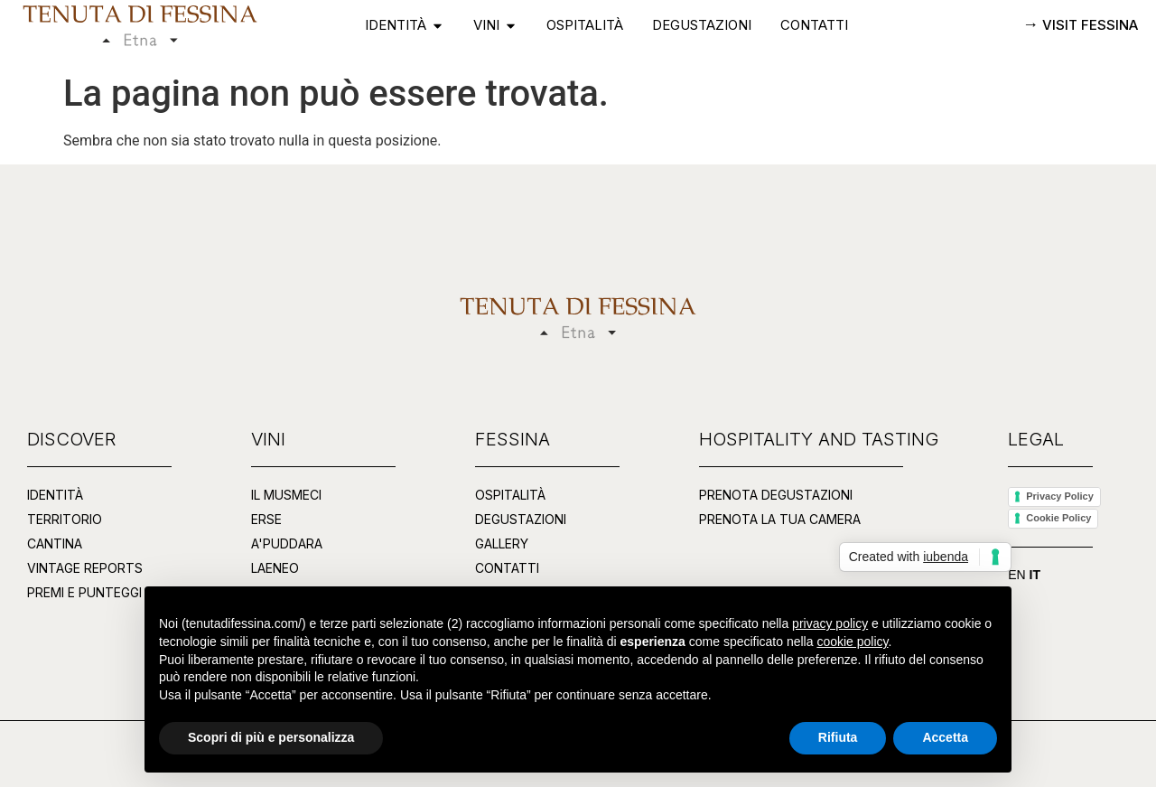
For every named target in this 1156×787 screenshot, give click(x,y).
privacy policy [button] (830, 623)
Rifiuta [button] (838, 737)
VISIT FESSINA (1088, 24)
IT (1035, 574)
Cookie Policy (1058, 517)
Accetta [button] (945, 737)
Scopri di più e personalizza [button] (271, 737)
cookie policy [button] (852, 641)
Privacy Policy (1060, 496)
